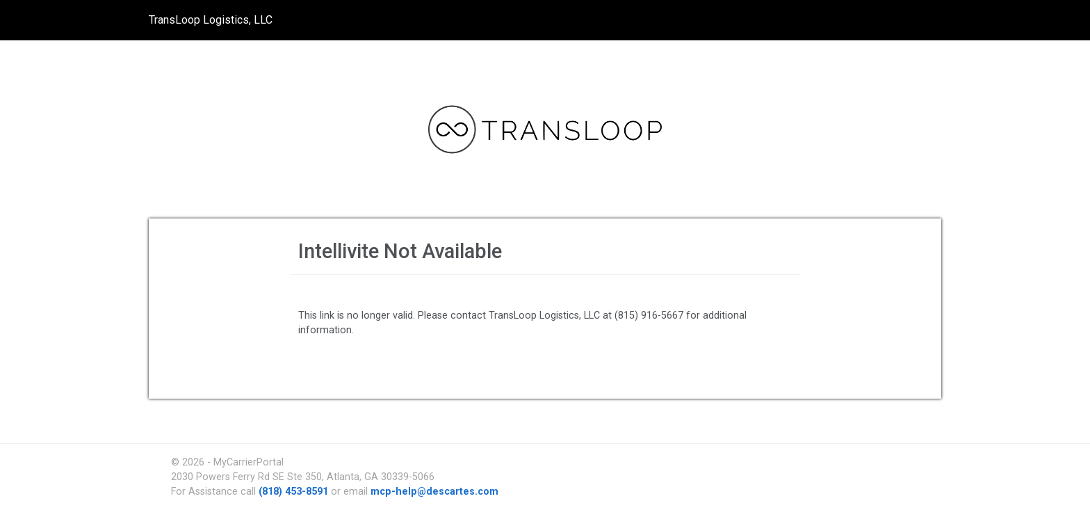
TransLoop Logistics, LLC (210, 19)
